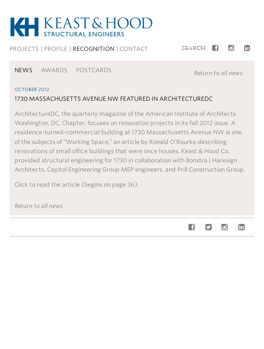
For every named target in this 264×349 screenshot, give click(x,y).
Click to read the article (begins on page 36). (77, 184)
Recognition (93, 48)
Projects (24, 48)
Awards (54, 70)
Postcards (93, 70)
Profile (55, 48)
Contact (134, 48)
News (23, 70)
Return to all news (218, 73)
